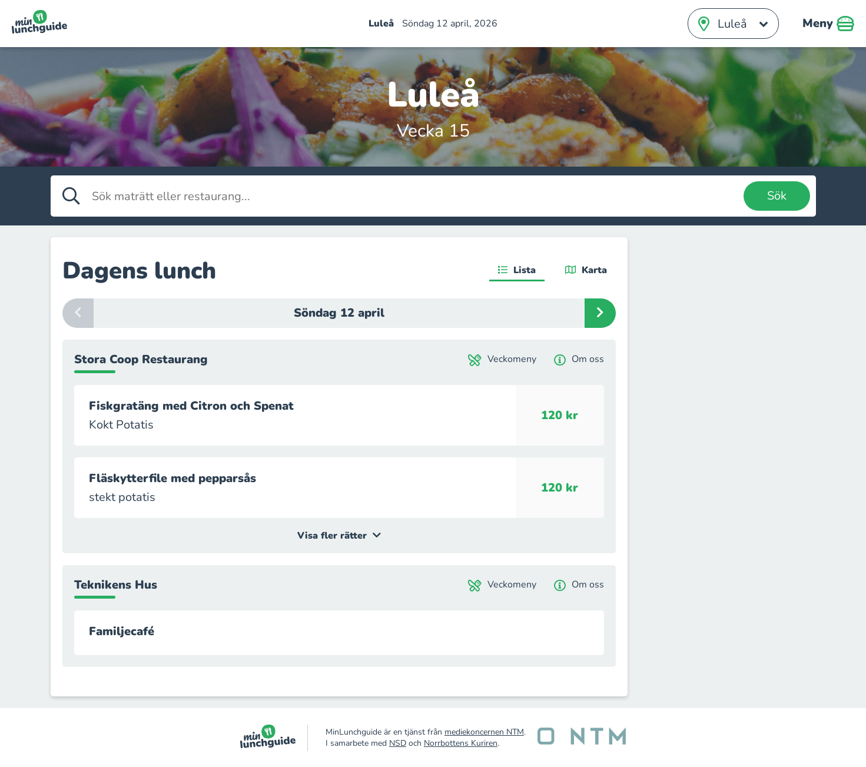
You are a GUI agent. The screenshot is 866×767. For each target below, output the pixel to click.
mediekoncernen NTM (484, 732)
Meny (828, 23)
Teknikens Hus (115, 585)
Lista (517, 270)
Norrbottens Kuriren (460, 743)
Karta (586, 270)
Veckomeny (502, 359)
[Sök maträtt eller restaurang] (415, 196)
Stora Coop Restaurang (141, 359)
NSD (397, 743)
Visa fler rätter (339, 535)
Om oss (579, 359)
